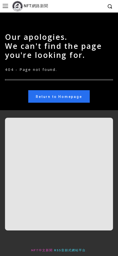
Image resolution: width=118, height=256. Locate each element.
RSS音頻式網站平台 (70, 250)
